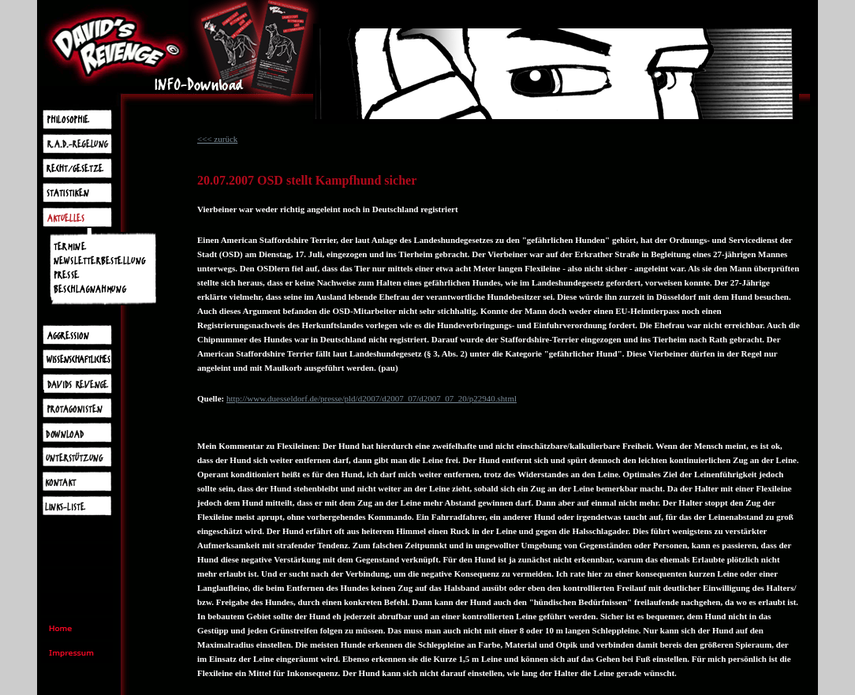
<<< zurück (217, 139)
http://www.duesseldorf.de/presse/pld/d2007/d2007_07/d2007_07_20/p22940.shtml (371, 398)
